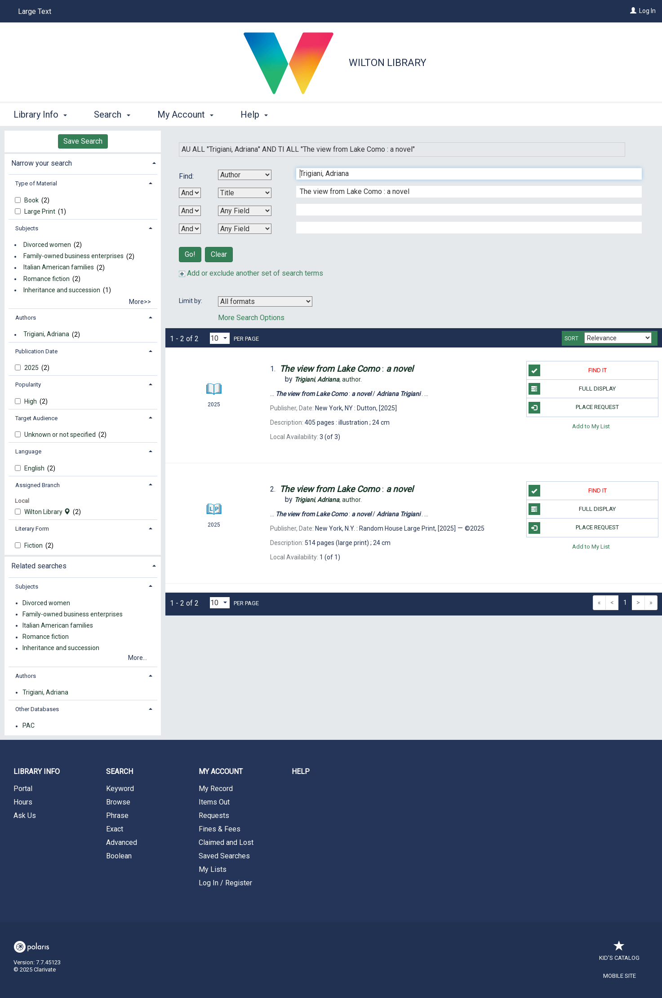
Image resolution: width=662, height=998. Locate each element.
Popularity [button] (28, 384)
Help (301, 771)
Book (32, 200)
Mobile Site (619, 975)
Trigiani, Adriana (46, 334)
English (35, 468)
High (31, 401)
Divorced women (47, 244)
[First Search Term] (464, 174)
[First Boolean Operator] (190, 193)
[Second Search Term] (464, 192)
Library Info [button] (40, 114)
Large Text (34, 11)
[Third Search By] (244, 211)
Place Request (574, 407)
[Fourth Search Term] (464, 228)
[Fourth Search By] (244, 229)
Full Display (572, 389)
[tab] (82, 162)
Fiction (34, 545)
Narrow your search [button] (41, 163)
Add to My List (591, 426)
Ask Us (24, 815)
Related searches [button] (39, 566)
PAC (28, 726)
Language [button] (28, 451)
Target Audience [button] (36, 418)
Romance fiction (46, 278)
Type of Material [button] (36, 183)
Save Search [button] (82, 141)
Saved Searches (224, 856)
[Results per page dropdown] (220, 338)
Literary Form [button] (32, 528)
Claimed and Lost (226, 842)
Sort (571, 338)
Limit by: (191, 300)
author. (328, 379)
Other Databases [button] (37, 709)
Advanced (121, 842)
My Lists (213, 869)
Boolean (119, 856)
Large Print (40, 211)
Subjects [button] (26, 228)
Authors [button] (25, 317)
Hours (22, 802)
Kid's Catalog (619, 953)
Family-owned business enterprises (73, 256)
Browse (118, 802)
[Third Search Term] (464, 210)
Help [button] (254, 114)
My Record (216, 788)
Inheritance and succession (61, 290)
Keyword (120, 788)
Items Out (214, 802)
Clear (219, 254)
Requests (214, 815)
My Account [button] (185, 114)
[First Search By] (244, 175)
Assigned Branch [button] (37, 485)
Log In (647, 10)
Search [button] (112, 114)
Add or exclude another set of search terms (251, 273)
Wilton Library (388, 62)
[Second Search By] (244, 193)
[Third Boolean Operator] (190, 229)
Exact (114, 829)
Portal (22, 788)
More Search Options (251, 317)
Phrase (117, 815)
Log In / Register (225, 883)
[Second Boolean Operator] (190, 211)
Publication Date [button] (36, 351)
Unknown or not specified (60, 434)
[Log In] (633, 10)
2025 (32, 367)
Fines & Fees (219, 829)
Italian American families (58, 267)
